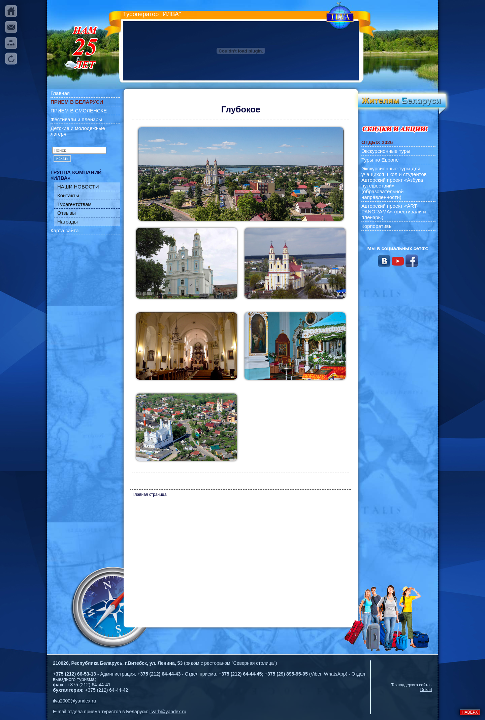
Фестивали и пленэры (76, 119)
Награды (67, 222)
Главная (60, 93)
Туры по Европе (380, 160)
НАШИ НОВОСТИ (78, 187)
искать (62, 158)
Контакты (68, 195)
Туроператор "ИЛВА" (152, 14)
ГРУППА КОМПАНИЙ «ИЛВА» (76, 175)
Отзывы (66, 213)
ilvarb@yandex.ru (168, 711)
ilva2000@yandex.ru (74, 701)
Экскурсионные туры (385, 151)
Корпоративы (376, 226)
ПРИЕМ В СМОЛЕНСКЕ (79, 110)
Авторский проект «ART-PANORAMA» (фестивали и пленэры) (393, 211)
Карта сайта (65, 230)
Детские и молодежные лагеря (78, 131)
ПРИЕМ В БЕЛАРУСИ (77, 102)
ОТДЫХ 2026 (377, 142)
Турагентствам (74, 204)
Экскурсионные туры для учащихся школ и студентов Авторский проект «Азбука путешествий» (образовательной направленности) (394, 183)
